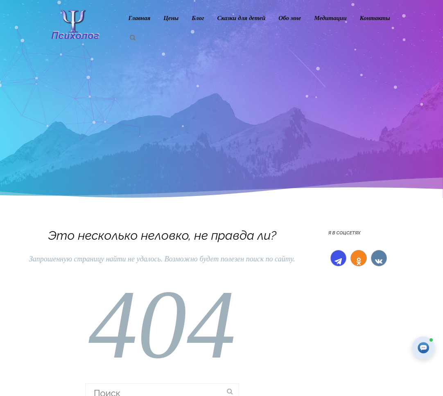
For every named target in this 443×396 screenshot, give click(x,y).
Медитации (330, 18)
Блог (198, 18)
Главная (139, 18)
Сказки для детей (241, 18)
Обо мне (289, 18)
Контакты (375, 18)
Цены (171, 18)
